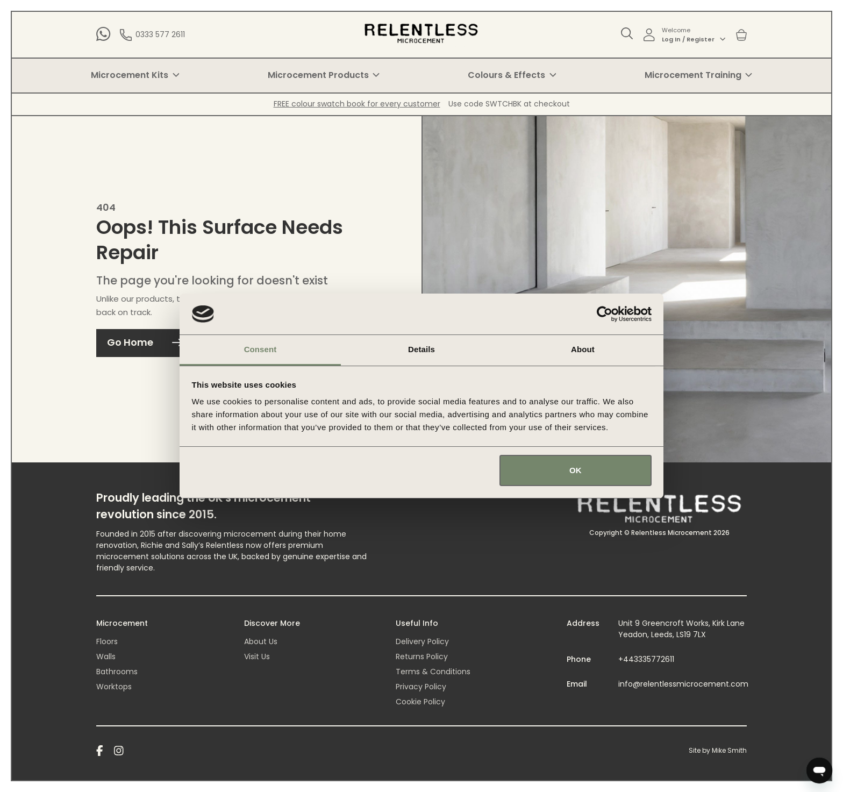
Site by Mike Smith (718, 750)
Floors (107, 641)
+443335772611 (646, 659)
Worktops (114, 686)
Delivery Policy (422, 641)
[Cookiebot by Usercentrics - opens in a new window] (605, 314)
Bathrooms (117, 671)
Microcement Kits (135, 75)
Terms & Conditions (433, 671)
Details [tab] (421, 349)
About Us (260, 641)
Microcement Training (698, 75)
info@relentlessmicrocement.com (683, 684)
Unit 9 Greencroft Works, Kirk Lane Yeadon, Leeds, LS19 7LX (681, 629)
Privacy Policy (421, 686)
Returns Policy (422, 656)
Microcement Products (324, 75)
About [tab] (583, 349)
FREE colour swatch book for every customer (357, 103)
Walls (106, 656)
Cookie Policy (420, 701)
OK (575, 470)
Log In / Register (693, 39)
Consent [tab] (260, 349)
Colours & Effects (512, 75)
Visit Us (257, 656)
